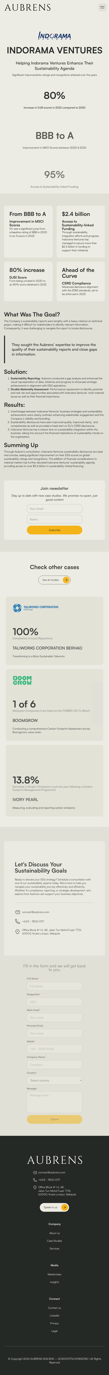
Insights (54, 1282)
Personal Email (35, 1025)
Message (32, 1088)
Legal (54, 1331)
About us (54, 1233)
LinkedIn (54, 1315)
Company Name (36, 1057)
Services (54, 1248)
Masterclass (54, 1274)
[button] (102, 7)
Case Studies (54, 1240)
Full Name (33, 978)
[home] (26, 7)
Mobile (31, 1041)
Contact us (54, 1307)
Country (32, 1072)
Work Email (33, 1010)
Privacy (54, 1323)
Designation (34, 994)
